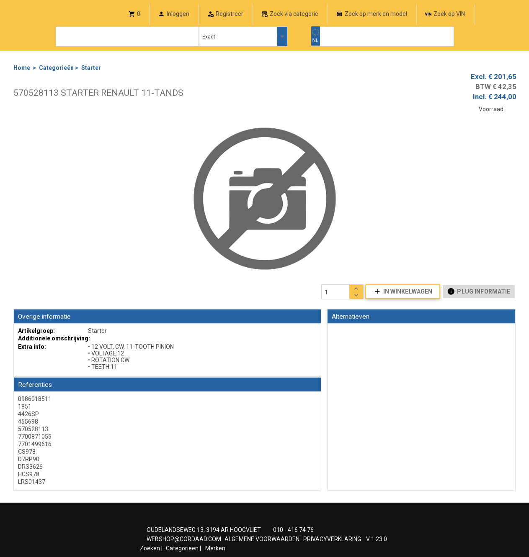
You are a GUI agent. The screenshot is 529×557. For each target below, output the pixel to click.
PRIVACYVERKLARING (332, 539)
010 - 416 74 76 (293, 529)
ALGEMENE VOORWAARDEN (262, 539)
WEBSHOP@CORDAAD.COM (184, 539)
